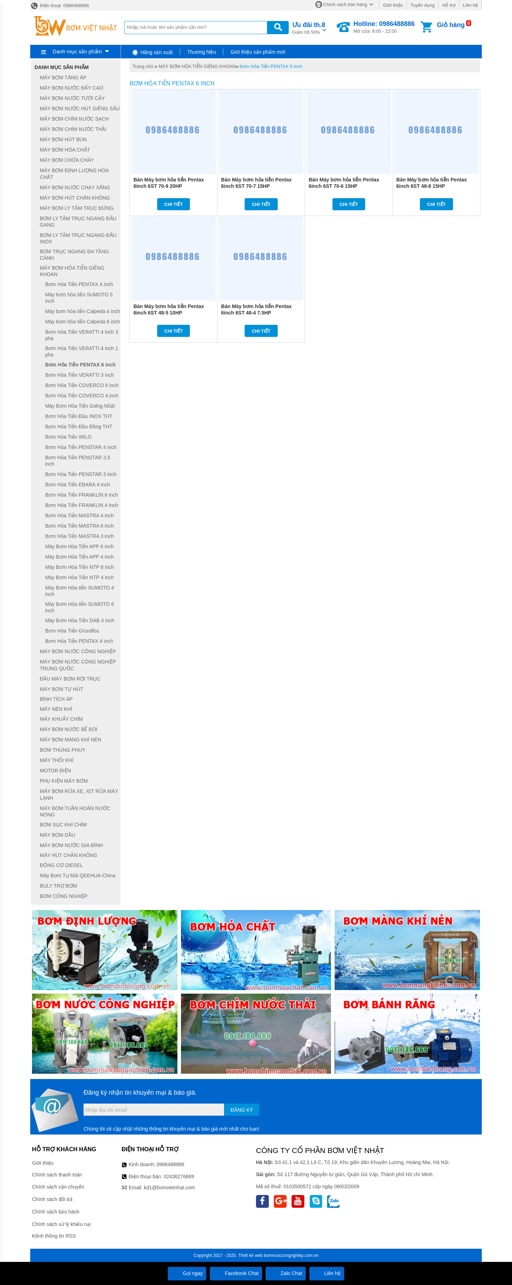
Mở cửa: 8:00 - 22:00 (384, 27)
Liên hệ (470, 5)
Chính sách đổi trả (52, 1199)
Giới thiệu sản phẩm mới (257, 52)
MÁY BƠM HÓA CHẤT (65, 150)
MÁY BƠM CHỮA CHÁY (67, 160)
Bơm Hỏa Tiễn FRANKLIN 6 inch (81, 495)
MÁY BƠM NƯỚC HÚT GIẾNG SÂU (80, 108)
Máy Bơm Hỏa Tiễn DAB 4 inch (79, 620)
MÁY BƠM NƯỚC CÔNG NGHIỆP (78, 651)
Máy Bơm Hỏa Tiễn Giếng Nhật (80, 406)
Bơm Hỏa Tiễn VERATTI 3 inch (79, 375)
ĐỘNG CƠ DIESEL (61, 865)
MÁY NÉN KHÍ (56, 709)
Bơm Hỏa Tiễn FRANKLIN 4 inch (81, 505)
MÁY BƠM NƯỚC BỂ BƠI (68, 729)
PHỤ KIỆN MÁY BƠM (64, 781)
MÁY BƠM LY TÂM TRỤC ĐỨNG (76, 208)
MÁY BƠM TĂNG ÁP (63, 77)
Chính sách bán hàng (345, 4)
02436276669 (179, 1176)
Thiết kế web (250, 1255)
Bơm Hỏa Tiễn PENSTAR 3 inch (81, 474)
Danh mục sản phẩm (77, 51)
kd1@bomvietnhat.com (169, 1187)
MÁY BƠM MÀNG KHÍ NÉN (70, 739)
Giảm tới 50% (308, 27)
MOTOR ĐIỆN (55, 770)
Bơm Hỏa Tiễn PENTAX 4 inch (79, 284)
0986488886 (171, 1164)
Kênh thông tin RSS (54, 1236)
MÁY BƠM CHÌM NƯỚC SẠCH (74, 119)
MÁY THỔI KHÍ (57, 760)
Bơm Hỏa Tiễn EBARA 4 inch (77, 484)
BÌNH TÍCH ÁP (56, 699)
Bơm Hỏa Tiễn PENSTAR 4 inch (81, 447)
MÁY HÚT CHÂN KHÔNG (68, 855)
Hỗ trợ (448, 5)
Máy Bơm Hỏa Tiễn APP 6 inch (79, 546)
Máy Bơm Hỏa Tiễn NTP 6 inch (79, 567)
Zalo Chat (285, 1273)
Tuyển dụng (422, 5)
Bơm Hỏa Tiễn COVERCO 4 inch (81, 395)
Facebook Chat (235, 1273)
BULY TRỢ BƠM (58, 886)
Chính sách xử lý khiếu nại (61, 1224)
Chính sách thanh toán (57, 1175)
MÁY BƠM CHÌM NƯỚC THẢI (73, 129)
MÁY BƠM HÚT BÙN (63, 139)
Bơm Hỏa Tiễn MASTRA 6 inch (79, 526)
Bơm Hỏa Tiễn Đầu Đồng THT (78, 426)
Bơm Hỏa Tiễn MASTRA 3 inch (79, 536)
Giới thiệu (392, 5)
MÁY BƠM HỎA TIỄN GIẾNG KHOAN (197, 66)
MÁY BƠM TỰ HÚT (61, 689)
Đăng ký (241, 1110)
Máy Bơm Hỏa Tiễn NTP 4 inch (79, 577)
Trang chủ (142, 66)
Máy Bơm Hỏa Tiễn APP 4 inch (79, 557)
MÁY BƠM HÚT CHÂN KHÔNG (75, 198)
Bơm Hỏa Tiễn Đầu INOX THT (78, 416)
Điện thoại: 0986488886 (59, 5)
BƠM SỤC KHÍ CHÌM (63, 824)
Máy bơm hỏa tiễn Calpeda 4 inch (82, 311)
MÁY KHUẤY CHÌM (61, 719)
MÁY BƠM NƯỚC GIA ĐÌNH (71, 845)
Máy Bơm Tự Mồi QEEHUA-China (77, 875)
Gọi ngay (187, 1273)
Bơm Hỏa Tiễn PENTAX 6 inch (271, 66)
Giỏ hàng (451, 24)
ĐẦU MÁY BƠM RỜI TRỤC (70, 679)
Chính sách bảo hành (55, 1212)
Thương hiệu (201, 52)
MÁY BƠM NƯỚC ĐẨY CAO (71, 88)
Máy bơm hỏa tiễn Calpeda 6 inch (82, 321)
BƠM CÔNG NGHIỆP (63, 896)
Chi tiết (173, 204)
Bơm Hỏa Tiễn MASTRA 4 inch (79, 515)
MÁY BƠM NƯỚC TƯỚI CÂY (72, 98)
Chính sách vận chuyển (58, 1187)
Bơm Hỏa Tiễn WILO (68, 437)
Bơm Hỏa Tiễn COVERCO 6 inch (81, 385)
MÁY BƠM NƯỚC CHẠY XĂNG (75, 187)
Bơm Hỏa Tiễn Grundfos (72, 631)
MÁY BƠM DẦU (57, 835)
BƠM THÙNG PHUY (62, 750)
